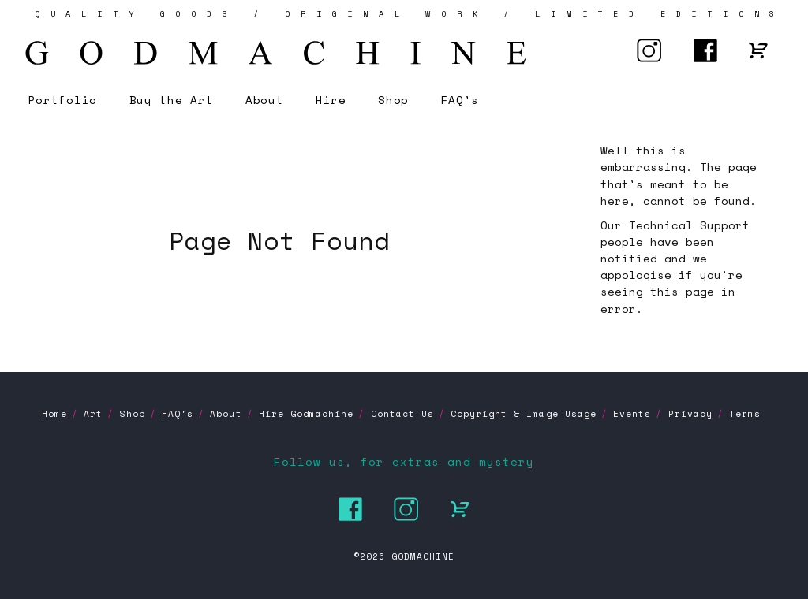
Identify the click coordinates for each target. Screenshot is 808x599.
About (264, 99)
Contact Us (402, 413)
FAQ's (460, 99)
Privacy (690, 413)
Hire (331, 99)
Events (632, 413)
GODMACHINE (422, 556)
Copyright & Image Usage (524, 413)
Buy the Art (171, 99)
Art (93, 413)
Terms (745, 413)
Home (54, 413)
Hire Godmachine (306, 413)
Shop (393, 99)
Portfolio (62, 99)
